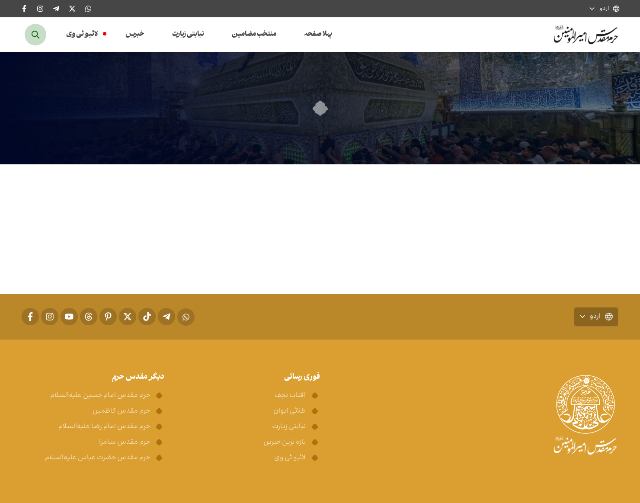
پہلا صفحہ (318, 35)
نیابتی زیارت (188, 35)
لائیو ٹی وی (82, 35)
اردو (604, 8)
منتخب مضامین (254, 35)
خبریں (134, 35)
